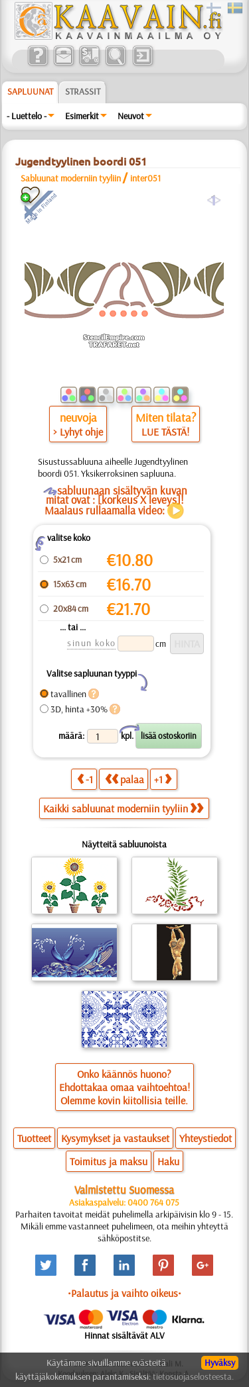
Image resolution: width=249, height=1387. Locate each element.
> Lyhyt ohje (78, 431)
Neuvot (131, 116)
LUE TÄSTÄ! (165, 431)
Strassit (82, 91)
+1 (162, 779)
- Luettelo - (26, 116)
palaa (124, 779)
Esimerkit (82, 116)
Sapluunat (30, 91)
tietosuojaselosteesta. (193, 1376)
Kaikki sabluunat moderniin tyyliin (123, 808)
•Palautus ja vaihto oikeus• (124, 1293)
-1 (85, 779)
